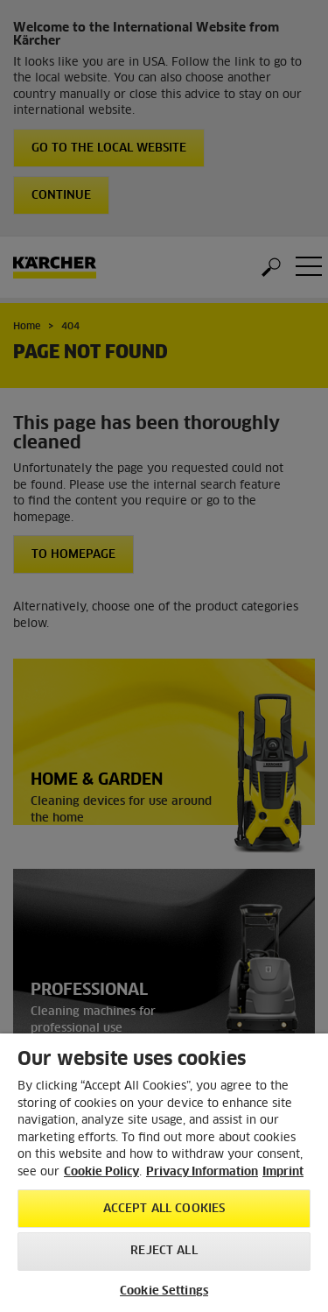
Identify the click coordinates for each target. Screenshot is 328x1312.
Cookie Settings (164, 1291)
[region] (164, 1172)
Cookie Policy (101, 1172)
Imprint (283, 1172)
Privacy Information (202, 1172)
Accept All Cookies (164, 1209)
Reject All (163, 1251)
